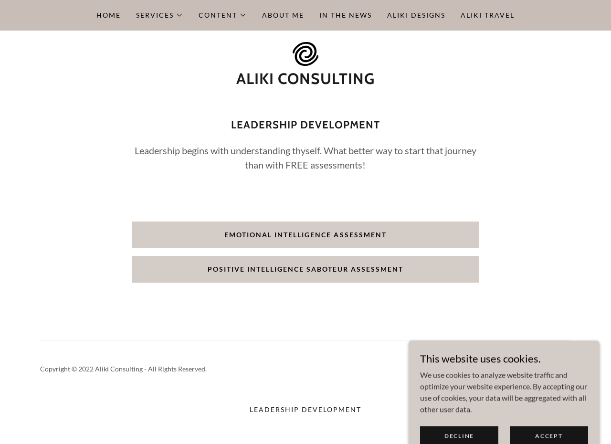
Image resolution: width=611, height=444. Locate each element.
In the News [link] (345, 15)
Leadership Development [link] (305, 409)
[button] (159, 15)
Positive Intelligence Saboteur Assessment (305, 269)
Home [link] (108, 15)
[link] (305, 52)
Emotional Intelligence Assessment (305, 235)
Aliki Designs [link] (416, 15)
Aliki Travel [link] (488, 15)
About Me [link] (283, 15)
